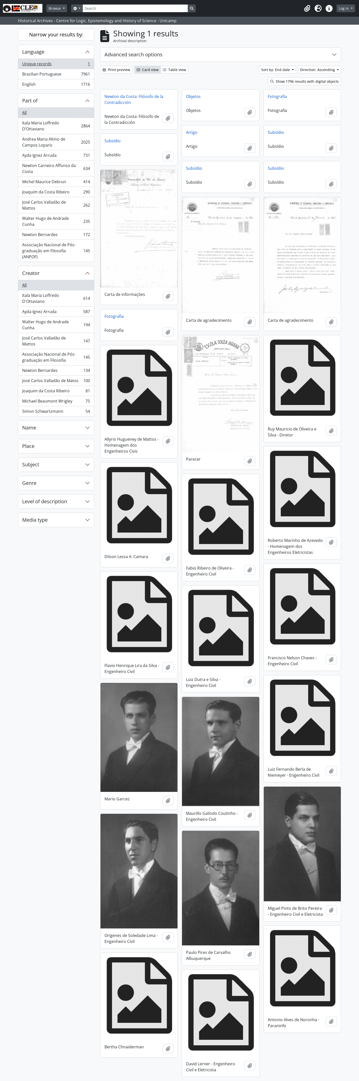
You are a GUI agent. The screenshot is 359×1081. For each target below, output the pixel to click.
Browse (55, 8)
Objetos (193, 96)
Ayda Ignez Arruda (56, 156)
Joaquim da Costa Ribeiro (56, 193)
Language (33, 51)
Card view (148, 69)
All (24, 112)
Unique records (56, 65)
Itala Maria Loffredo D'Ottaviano (56, 298)
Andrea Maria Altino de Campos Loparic (56, 142)
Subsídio (276, 132)
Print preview (116, 69)
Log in (344, 8)
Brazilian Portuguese (56, 75)
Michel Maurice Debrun (56, 183)
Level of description (44, 501)
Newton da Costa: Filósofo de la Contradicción (133, 99)
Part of (30, 100)
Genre (29, 483)
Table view (174, 69)
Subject (30, 464)
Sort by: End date (276, 69)
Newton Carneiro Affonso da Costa (56, 168)
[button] (307, 8)
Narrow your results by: (56, 34)
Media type (35, 519)
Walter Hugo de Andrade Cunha (56, 221)
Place (28, 446)
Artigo (191, 132)
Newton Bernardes (56, 236)
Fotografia (277, 96)
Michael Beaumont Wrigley (56, 402)
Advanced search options (133, 54)
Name (29, 427)
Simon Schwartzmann (56, 412)
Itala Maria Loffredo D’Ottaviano (56, 126)
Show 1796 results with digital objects (304, 81)
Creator (31, 273)
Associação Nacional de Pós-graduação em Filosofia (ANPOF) (56, 250)
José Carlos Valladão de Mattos (56, 205)
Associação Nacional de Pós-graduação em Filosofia (56, 357)
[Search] (135, 8)
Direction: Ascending (318, 69)
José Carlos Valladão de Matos (56, 382)
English (56, 85)
